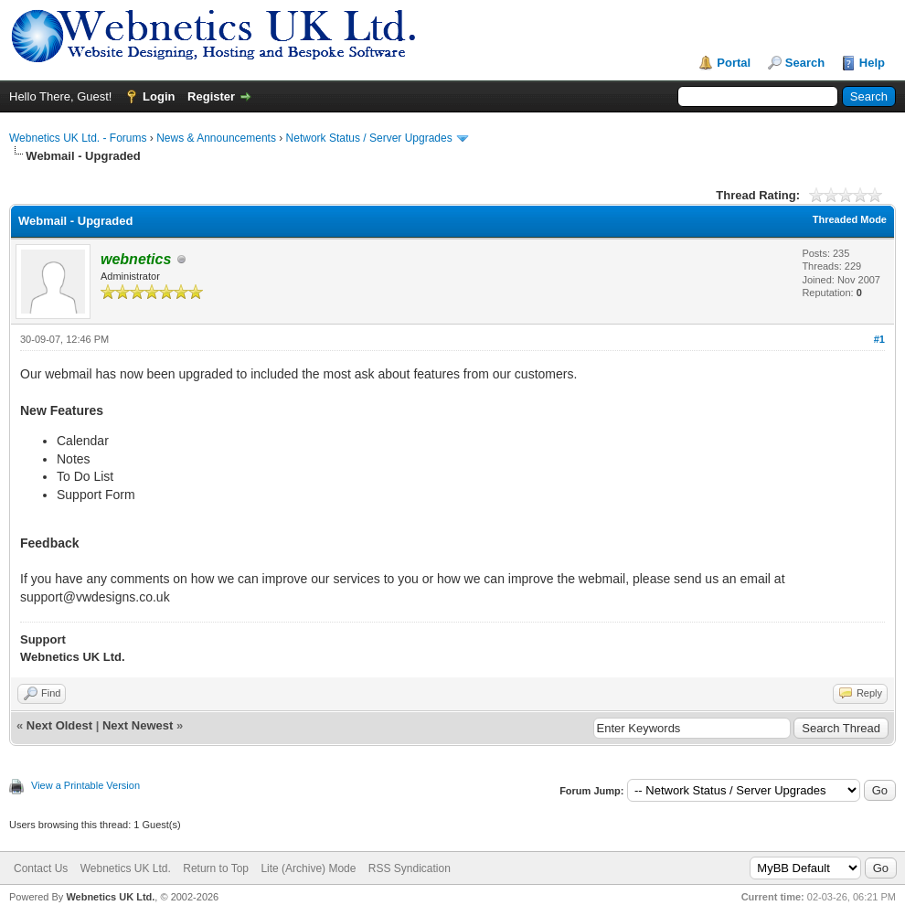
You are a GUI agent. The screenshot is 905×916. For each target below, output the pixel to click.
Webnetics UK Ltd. (125, 868)
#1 (879, 339)
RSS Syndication (409, 868)
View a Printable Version (85, 785)
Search (805, 62)
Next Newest (137, 725)
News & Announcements (216, 138)
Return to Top (216, 868)
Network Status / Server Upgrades (369, 138)
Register (211, 96)
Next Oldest (59, 725)
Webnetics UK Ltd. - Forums (78, 138)
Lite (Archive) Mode (308, 868)
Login (159, 96)
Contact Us (41, 868)
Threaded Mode (850, 219)
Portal (734, 62)
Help (872, 62)
